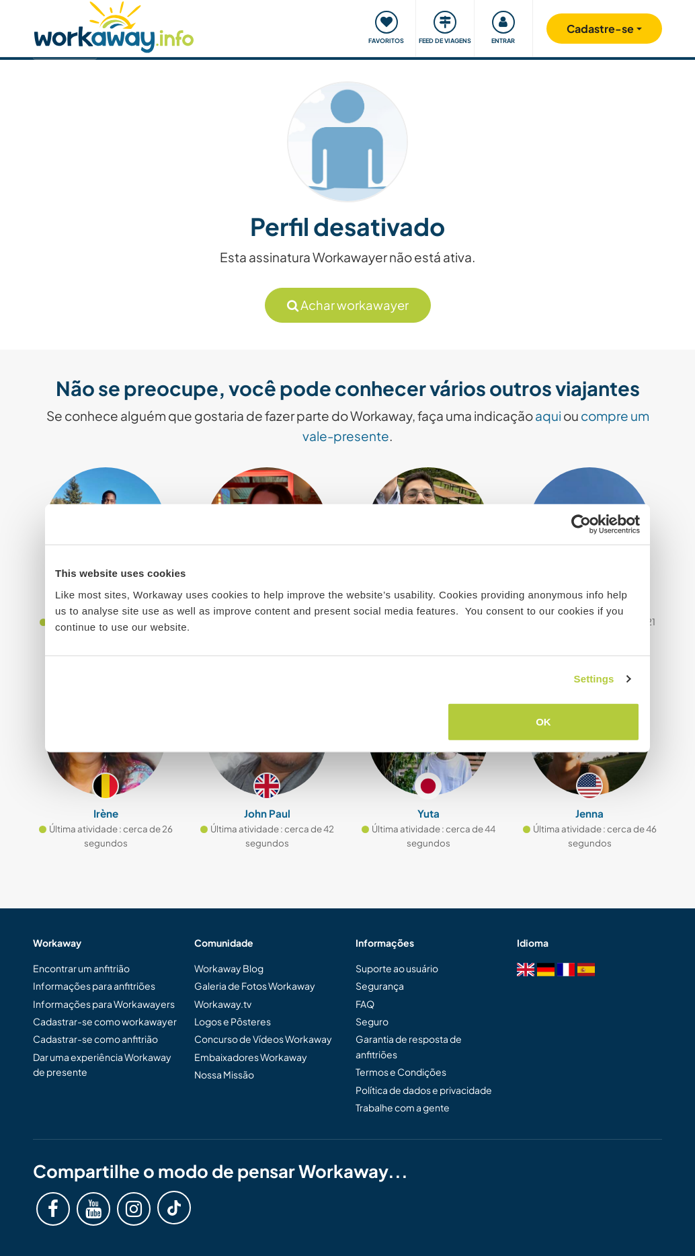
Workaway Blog (228, 968)
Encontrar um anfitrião (81, 968)
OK (543, 721)
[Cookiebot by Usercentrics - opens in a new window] (581, 524)
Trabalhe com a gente (403, 1107)
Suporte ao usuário (397, 968)
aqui (548, 415)
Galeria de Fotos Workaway (254, 986)
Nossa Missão (224, 1074)
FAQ (365, 1004)
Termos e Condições (401, 1072)
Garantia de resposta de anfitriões (409, 1046)
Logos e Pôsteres (232, 1021)
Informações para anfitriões (94, 986)
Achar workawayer (348, 305)
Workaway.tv (222, 1004)
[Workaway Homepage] (114, 25)
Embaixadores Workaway (250, 1057)
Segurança (380, 986)
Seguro (372, 1021)
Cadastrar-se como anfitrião (95, 1039)
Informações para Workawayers (104, 1004)
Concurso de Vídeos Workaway (263, 1039)
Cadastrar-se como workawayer (105, 1021)
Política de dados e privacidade (424, 1090)
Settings (594, 678)
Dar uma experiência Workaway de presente (102, 1064)
